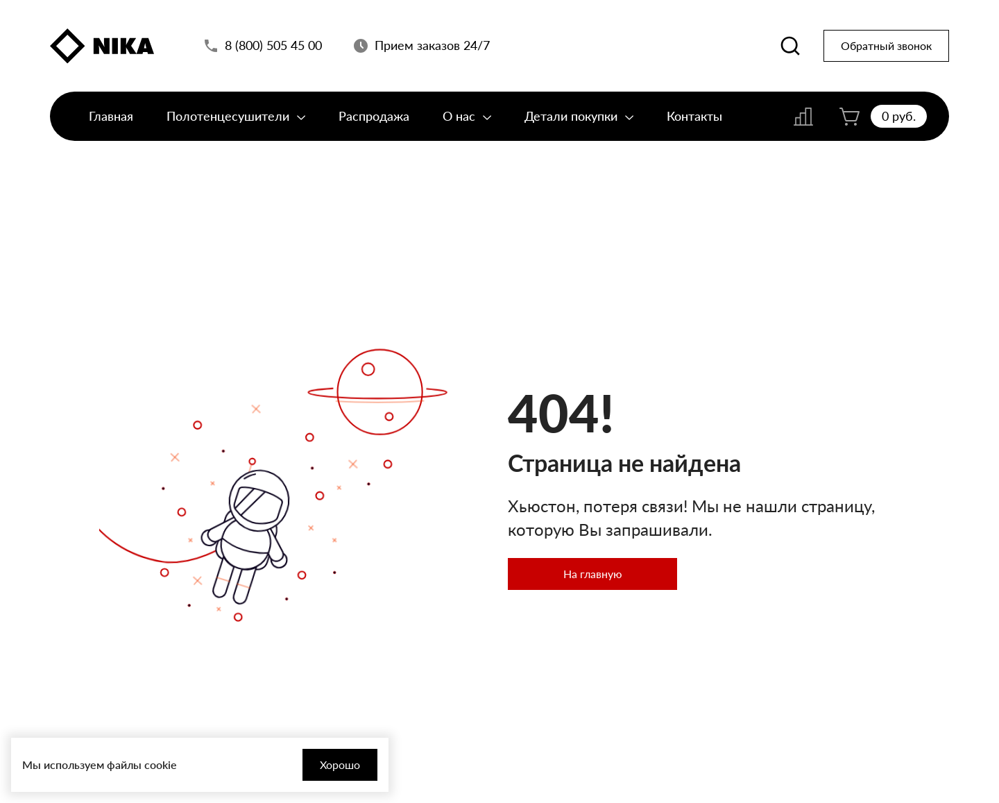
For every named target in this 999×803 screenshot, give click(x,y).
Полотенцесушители (235, 116)
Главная (111, 116)
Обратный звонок (886, 45)
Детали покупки (578, 116)
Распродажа (374, 116)
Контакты (694, 116)
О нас (467, 116)
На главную (592, 573)
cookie (160, 764)
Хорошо (340, 764)
